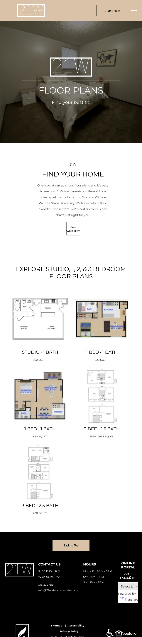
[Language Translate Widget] (128, 586)
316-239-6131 (46, 584)
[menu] (134, 10)
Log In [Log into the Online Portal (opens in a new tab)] (128, 573)
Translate (128, 599)
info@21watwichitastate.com (58, 590)
